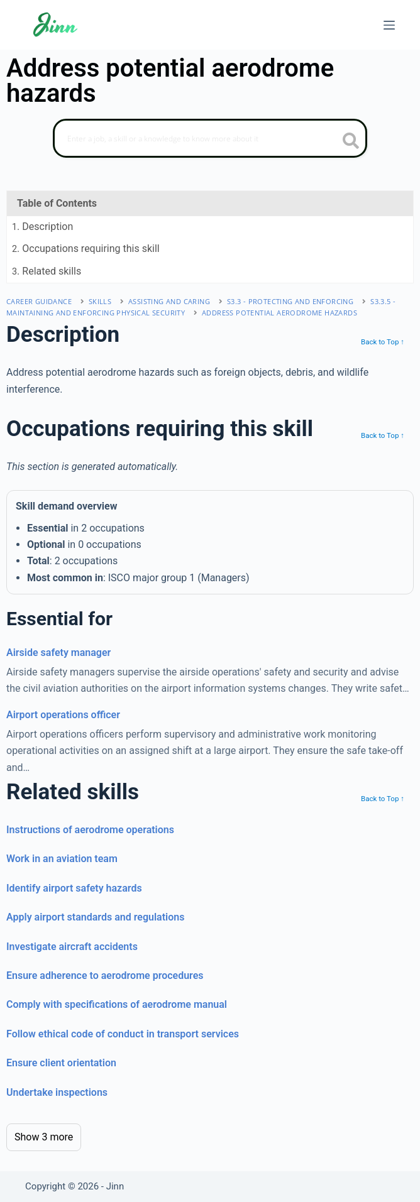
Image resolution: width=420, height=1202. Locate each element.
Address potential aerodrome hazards (279, 312)
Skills (100, 301)
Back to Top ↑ (382, 341)
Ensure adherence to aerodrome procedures (105, 975)
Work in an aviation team (62, 859)
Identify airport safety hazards (74, 888)
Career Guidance (39, 301)
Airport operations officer (63, 715)
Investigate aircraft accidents (72, 947)
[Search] (210, 138)
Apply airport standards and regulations (95, 917)
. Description (42, 226)
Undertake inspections (57, 1092)
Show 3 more (43, 1137)
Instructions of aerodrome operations (90, 830)
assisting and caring (169, 301)
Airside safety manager (58, 652)
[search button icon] (351, 142)
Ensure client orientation (61, 1063)
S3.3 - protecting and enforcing (290, 301)
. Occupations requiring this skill (86, 248)
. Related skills (46, 271)
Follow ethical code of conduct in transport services (122, 1034)
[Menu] (389, 25)
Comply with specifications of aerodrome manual (116, 1004)
